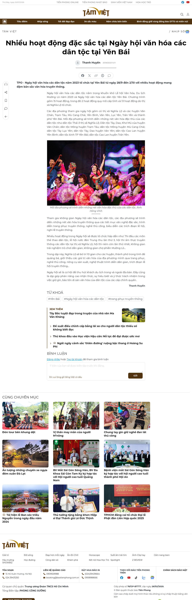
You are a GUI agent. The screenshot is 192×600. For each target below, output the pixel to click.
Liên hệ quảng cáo (54, 570)
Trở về (6, 116)
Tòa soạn (8, 570)
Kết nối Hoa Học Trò (99, 560)
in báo (102, 75)
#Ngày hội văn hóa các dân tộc (84, 299)
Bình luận (6, 108)
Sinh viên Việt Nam (121, 2)
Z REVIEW (137, 560)
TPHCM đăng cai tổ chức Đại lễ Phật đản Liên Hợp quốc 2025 (125, 516)
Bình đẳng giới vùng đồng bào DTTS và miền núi (162, 21)
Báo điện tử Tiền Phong (96, 11)
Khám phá (72, 560)
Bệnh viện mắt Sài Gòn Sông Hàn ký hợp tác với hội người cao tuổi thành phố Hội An (126, 474)
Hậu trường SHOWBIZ (8, 561)
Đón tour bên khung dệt (18, 432)
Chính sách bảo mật (175, 570)
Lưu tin (6, 100)
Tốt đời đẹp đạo (66, 21)
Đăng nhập (53, 359)
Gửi (135, 375)
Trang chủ (4, 21)
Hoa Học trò (143, 2)
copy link (96, 75)
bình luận (109, 75)
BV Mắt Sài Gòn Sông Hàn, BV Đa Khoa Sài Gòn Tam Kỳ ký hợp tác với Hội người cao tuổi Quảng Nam (75, 475)
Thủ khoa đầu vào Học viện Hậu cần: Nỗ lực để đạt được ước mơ (96, 336)
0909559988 (52, 574)
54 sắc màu (90, 21)
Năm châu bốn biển (116, 21)
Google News (187, 31)
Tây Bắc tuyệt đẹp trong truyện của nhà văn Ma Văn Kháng (82, 315)
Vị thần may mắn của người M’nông (72, 434)
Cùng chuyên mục (20, 397)
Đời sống (28, 555)
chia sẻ (82, 75)
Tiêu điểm (22, 21)
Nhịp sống (42, 21)
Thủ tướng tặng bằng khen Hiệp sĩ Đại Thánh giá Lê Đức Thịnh (75, 516)
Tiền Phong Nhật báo (94, 2)
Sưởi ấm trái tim (119, 555)
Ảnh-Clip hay (138, 555)
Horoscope (94, 555)
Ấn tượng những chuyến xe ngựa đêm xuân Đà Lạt (24, 472)
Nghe (6, 84)
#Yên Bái (54, 299)
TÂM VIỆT (9, 31)
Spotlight (115, 560)
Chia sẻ (6, 92)
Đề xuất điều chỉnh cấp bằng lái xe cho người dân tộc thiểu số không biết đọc (95, 328)
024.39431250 (12, 577)
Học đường (29, 560)
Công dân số (52, 560)
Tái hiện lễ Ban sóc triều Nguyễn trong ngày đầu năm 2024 (22, 518)
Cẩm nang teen (162, 555)
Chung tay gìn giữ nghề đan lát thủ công (125, 434)
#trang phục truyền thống (125, 299)
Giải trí (5, 555)
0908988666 (91, 577)
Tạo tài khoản (74, 359)
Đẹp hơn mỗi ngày (55, 555)
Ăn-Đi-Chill (72, 555)
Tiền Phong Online (68, 2)
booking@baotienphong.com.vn (62, 577)
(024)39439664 (92, 574)
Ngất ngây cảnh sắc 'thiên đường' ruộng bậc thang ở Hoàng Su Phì (98, 345)
